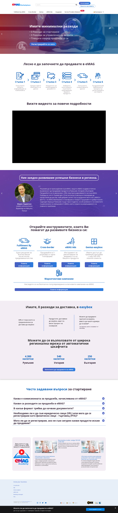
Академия (59, 12)
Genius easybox (16, 490)
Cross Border (16, 485)
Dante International (26, 501)
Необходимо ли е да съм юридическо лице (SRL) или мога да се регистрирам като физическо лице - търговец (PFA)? (52, 414)
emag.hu (75, 502)
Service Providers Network (72, 12)
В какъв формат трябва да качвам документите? (43, 408)
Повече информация (24, 264)
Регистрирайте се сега (70, 44)
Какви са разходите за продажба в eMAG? (39, 403)
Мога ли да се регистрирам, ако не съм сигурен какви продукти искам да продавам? (56, 422)
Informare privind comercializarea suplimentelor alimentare (45, 457)
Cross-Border (32, 12)
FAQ (14, 496)
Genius (41, 12)
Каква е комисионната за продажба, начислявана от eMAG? (50, 398)
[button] (2, 34)
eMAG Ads (49, 12)
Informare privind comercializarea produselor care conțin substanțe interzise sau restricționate (91, 457)
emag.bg (69, 502)
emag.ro (63, 502)
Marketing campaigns (18, 494)
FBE (14, 487)
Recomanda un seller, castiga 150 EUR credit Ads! (69, 441)
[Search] (76, 4)
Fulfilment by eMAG (19, 12)
